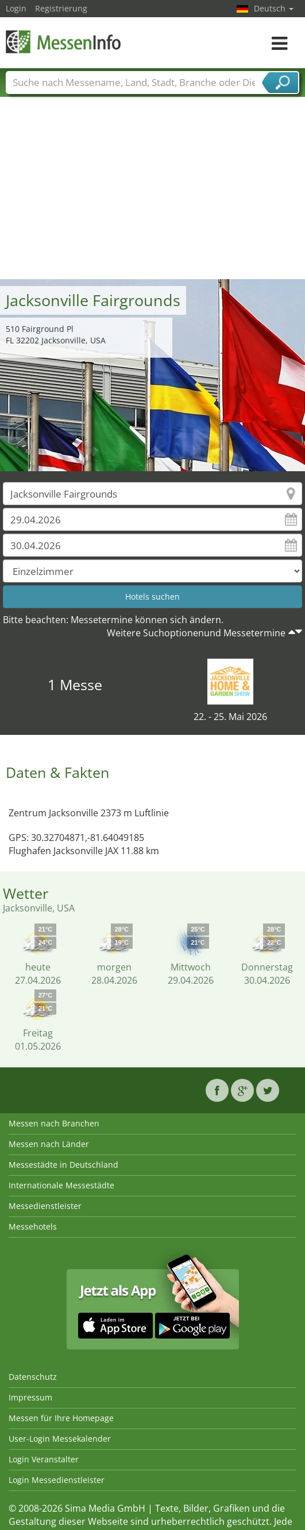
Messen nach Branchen (54, 1123)
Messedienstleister (45, 1205)
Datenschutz (33, 1376)
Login (16, 8)
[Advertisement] (153, 193)
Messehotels (33, 1226)
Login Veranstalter (44, 1459)
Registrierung (61, 8)
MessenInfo (63, 41)
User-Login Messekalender (60, 1438)
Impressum (30, 1397)
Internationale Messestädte (61, 1185)
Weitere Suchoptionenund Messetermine (196, 633)
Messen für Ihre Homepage (61, 1417)
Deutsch (274, 8)
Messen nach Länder (49, 1143)
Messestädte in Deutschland (63, 1164)
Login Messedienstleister (57, 1479)
